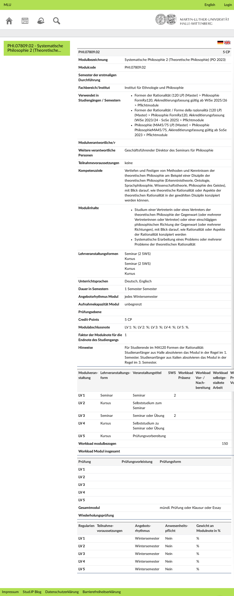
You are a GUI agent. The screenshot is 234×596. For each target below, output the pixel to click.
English (210, 5)
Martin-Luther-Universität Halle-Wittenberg (192, 19)
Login (228, 5)
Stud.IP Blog (32, 592)
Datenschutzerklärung (62, 592)
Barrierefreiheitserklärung (102, 592)
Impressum (10, 592)
